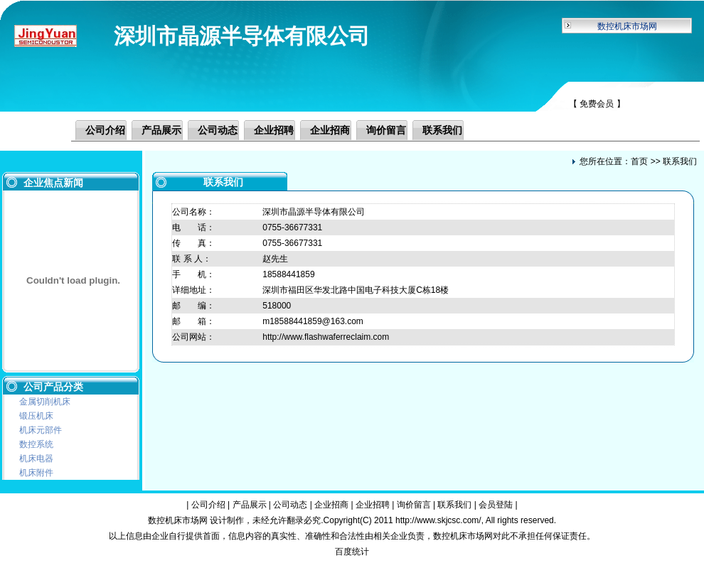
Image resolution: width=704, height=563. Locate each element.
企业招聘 (274, 130)
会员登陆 (496, 505)
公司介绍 (105, 130)
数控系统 (36, 444)
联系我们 (442, 130)
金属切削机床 (44, 402)
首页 (639, 161)
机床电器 (36, 458)
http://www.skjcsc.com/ (438, 520)
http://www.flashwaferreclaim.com (325, 337)
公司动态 (218, 130)
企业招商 (330, 130)
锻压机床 (36, 416)
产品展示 (161, 130)
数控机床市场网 (627, 26)
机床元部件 (40, 430)
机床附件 (36, 473)
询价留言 (386, 130)
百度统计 (352, 552)
